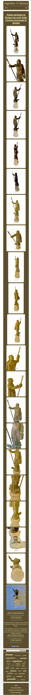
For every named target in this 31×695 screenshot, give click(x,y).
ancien (23, 658)
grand (18, 679)
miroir (15, 673)
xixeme (18, 664)
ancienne (24, 668)
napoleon (17, 661)
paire (9, 676)
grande (24, 655)
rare (24, 676)
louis (19, 671)
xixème (19, 676)
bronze (9, 654)
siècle (23, 664)
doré (9, 661)
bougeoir (23, 679)
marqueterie (18, 655)
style (24, 671)
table (14, 676)
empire (9, 664)
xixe (7, 668)
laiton (12, 665)
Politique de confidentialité (16, 690)
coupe (23, 665)
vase (25, 662)
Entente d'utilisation (16, 692)
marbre (10, 673)
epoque (7, 671)
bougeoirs (18, 665)
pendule (11, 679)
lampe (12, 668)
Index (16, 685)
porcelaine (22, 673)
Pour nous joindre (16, 687)
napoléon (10, 658)
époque (13, 671)
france (17, 668)
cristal (13, 664)
